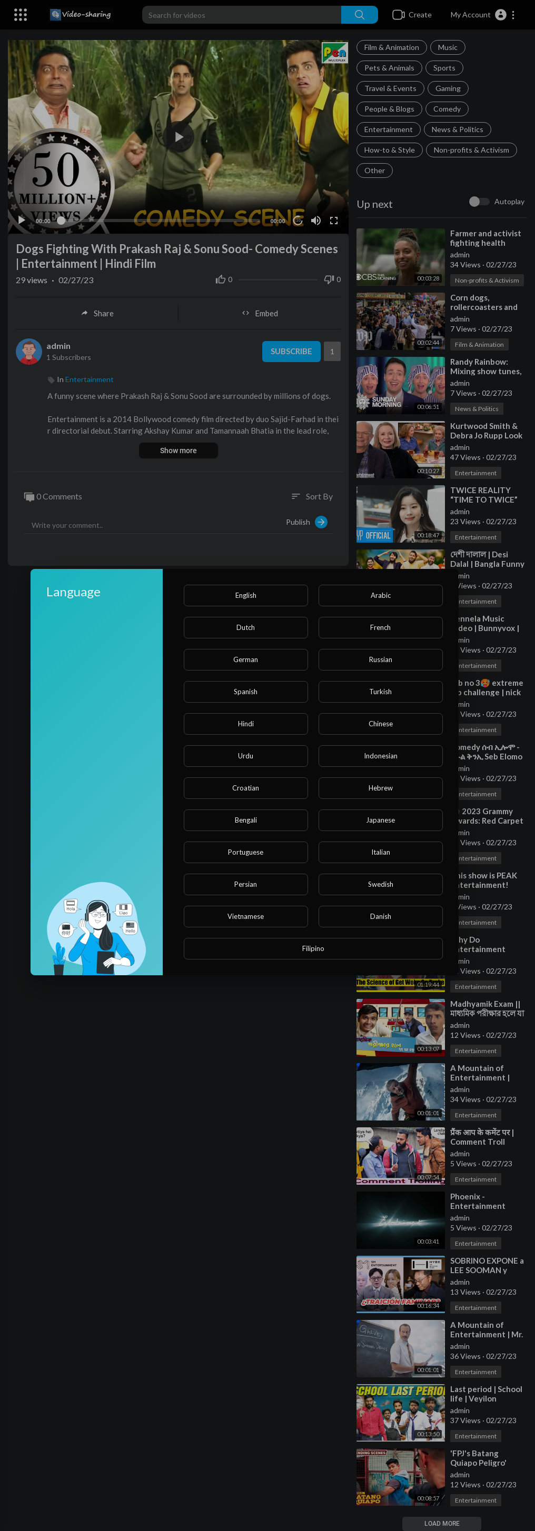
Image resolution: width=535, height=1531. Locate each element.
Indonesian (381, 756)
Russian (380, 659)
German (245, 659)
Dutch (245, 627)
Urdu (245, 756)
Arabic (381, 595)
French (380, 627)
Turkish (380, 691)
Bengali (246, 820)
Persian (245, 884)
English (245, 595)
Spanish (245, 691)
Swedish (380, 884)
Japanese (380, 820)
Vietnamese (245, 916)
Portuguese (245, 852)
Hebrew (381, 788)
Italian (380, 852)
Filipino (313, 948)
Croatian (245, 788)
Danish (380, 916)
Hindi (246, 723)
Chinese (381, 723)
